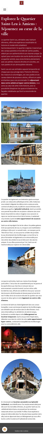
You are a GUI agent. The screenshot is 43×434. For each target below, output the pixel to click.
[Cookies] (4, 429)
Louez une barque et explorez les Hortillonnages (24, 307)
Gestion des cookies (21, 431)
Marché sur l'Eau (7, 233)
